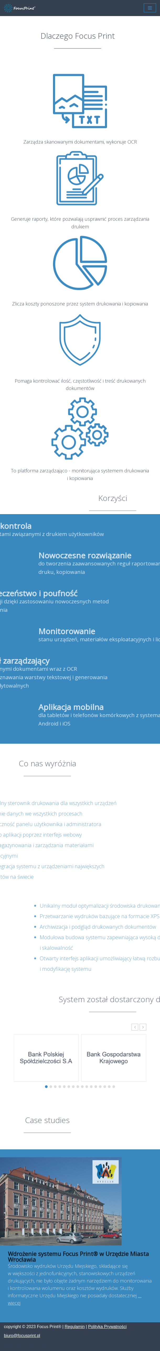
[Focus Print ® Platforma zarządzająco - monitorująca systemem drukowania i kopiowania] (19, 8)
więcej (14, 1303)
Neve (9, 1345)
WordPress (50, 1345)
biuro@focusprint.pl (22, 1335)
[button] (119, 1039)
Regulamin (74, 1326)
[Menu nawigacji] (150, 7)
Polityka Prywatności (107, 1326)
